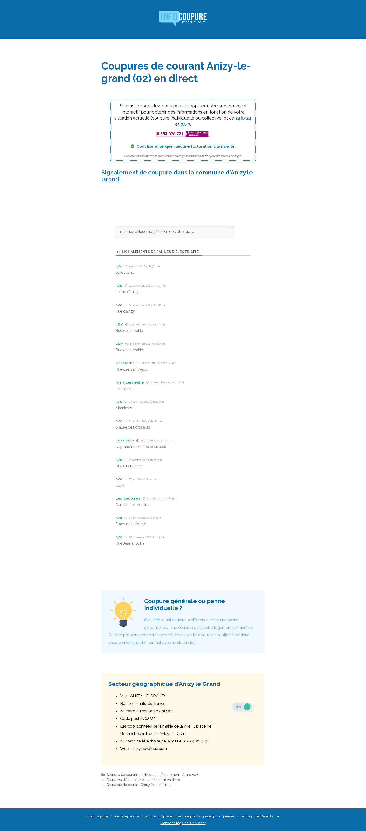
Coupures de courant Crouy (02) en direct (138, 785)
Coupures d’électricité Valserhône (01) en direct (143, 780)
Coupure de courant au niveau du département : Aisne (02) (152, 775)
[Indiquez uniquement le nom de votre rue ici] (175, 232)
